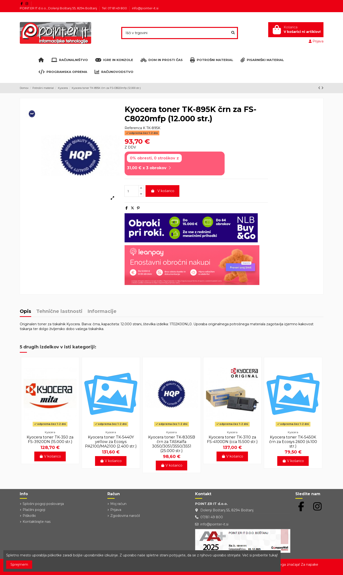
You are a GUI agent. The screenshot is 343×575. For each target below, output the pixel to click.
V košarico (162, 191)
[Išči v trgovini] (233, 33)
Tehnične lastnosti (59, 311)
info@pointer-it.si (145, 8)
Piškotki (29, 516)
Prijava (115, 510)
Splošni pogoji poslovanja (43, 504)
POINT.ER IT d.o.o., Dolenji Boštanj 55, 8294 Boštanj (59, 8)
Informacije (101, 311)
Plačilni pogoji (34, 510)
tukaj (273, 555)
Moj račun (118, 504)
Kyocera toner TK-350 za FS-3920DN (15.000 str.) (50, 439)
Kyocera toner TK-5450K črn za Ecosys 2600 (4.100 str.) (293, 441)
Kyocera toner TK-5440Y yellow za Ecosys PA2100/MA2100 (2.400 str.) (111, 441)
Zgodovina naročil (125, 516)
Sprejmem (19, 564)
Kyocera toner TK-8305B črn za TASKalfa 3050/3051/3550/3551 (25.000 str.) (171, 444)
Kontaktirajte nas (36, 521)
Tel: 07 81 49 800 (115, 8)
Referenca (133, 128)
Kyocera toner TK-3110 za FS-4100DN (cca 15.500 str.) (232, 439)
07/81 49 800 (211, 517)
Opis (25, 311)
